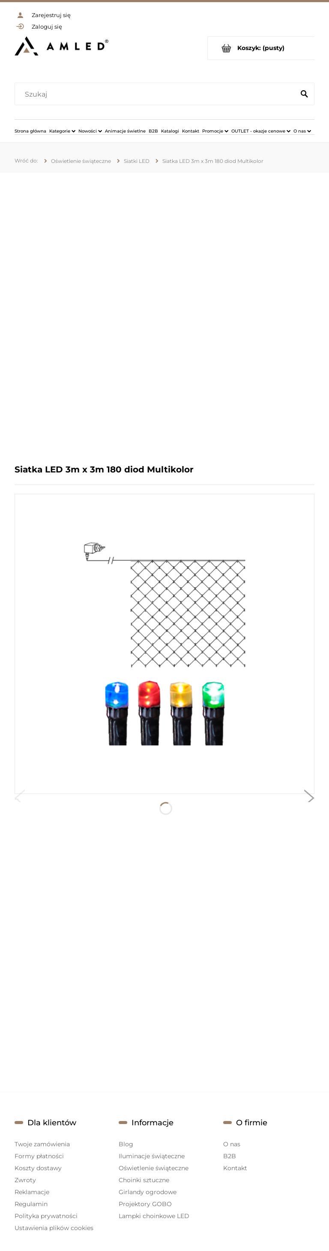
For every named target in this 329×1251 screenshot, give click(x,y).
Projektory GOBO (145, 1204)
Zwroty (25, 1180)
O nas (231, 1144)
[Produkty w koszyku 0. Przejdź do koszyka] (261, 48)
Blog (126, 1144)
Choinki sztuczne (144, 1180)
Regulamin (31, 1204)
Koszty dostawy (38, 1168)
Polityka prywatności (46, 1216)
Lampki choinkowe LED (154, 1216)
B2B (229, 1156)
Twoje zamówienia (42, 1144)
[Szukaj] (304, 94)
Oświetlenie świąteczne (153, 1168)
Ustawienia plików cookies (54, 1228)
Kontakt (235, 1168)
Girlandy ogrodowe (147, 1192)
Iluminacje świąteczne (152, 1156)
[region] (164, 318)
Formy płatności (39, 1156)
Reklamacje (32, 1192)
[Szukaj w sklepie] (156, 94)
